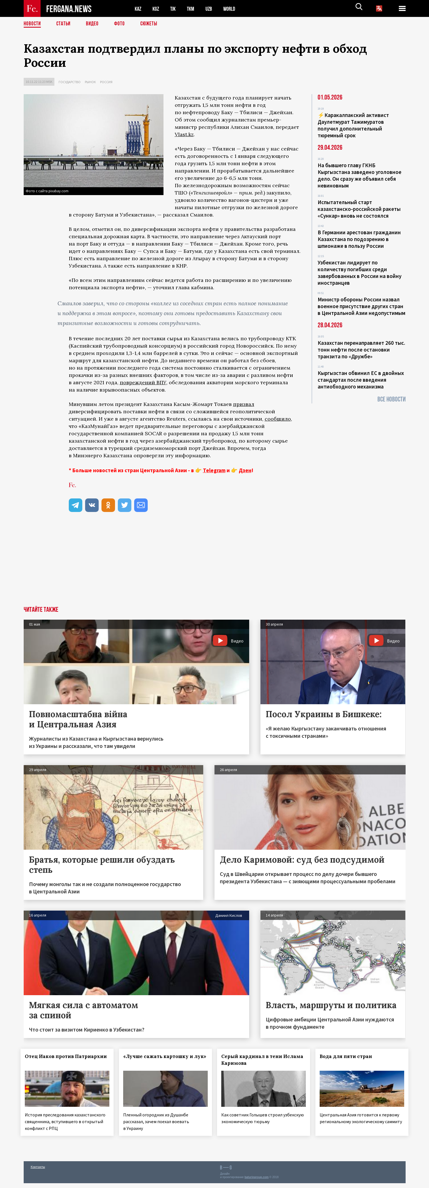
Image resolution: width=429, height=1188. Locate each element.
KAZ (138, 8)
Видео (94, 24)
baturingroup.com (256, 1181)
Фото (121, 24)
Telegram (214, 470)
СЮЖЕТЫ (152, 24)
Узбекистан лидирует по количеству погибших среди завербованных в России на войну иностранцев (359, 272)
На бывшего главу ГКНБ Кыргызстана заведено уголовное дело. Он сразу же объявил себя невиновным (359, 175)
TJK (175, 8)
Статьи (64, 24)
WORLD (233, 8)
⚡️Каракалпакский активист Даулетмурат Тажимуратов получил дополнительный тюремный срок (353, 125)
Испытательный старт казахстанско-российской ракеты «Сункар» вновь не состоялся (359, 209)
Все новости (391, 399)
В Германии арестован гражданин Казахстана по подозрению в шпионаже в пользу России (359, 239)
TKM (193, 8)
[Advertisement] (214, 564)
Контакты (38, 1171)
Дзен (245, 470)
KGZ (157, 8)
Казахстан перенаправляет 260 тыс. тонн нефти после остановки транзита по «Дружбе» (361, 349)
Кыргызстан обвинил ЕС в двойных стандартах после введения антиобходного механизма (361, 380)
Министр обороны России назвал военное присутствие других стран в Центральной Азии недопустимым (361, 306)
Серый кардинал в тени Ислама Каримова (254, 1059)
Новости (33, 24)
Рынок (90, 82)
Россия (106, 82)
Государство (70, 82)
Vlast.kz (184, 134)
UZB (212, 8)
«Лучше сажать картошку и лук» (158, 1059)
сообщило (278, 419)
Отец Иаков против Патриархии (52, 1059)
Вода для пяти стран (349, 1056)
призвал (243, 404)
